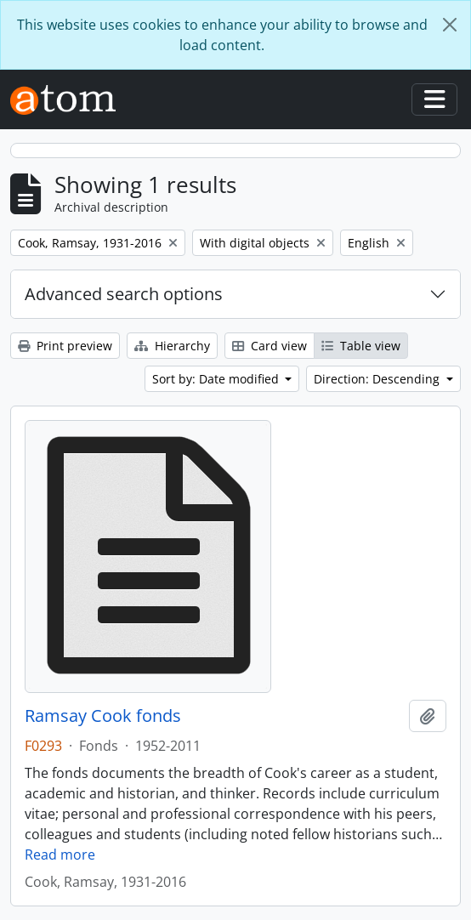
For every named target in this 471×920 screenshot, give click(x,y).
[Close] (449, 24)
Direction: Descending (378, 379)
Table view (360, 346)
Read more (60, 854)
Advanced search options (124, 293)
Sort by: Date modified (217, 379)
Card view (269, 346)
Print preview (65, 346)
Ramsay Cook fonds (103, 716)
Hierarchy (172, 346)
